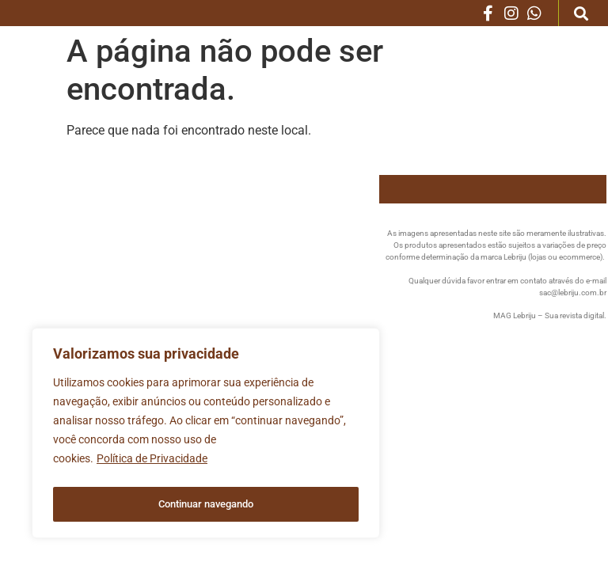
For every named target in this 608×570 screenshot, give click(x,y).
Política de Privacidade (152, 464)
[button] (581, 13)
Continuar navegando (206, 504)
